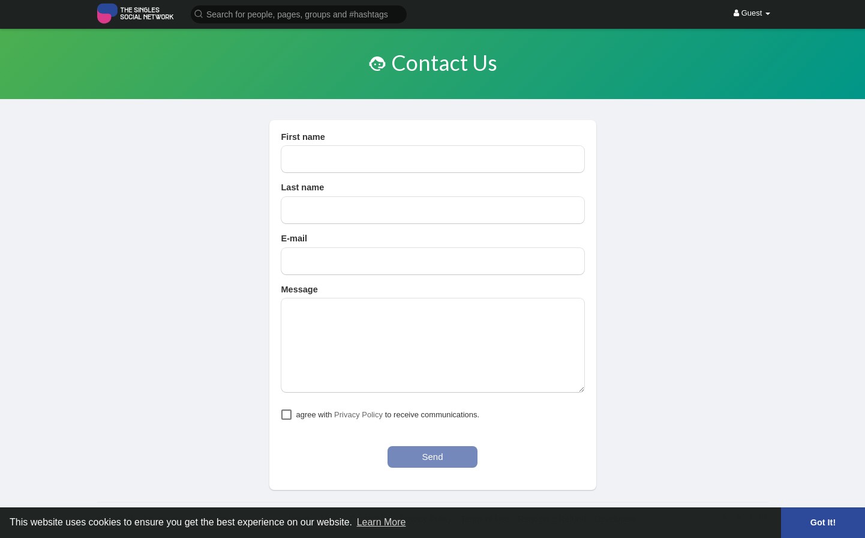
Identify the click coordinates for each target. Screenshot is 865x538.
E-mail (294, 238)
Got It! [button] (823, 522)
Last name (303, 187)
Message (299, 289)
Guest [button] (752, 12)
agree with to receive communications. (388, 414)
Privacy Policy (358, 414)
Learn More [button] (381, 522)
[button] (299, 13)
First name (303, 137)
